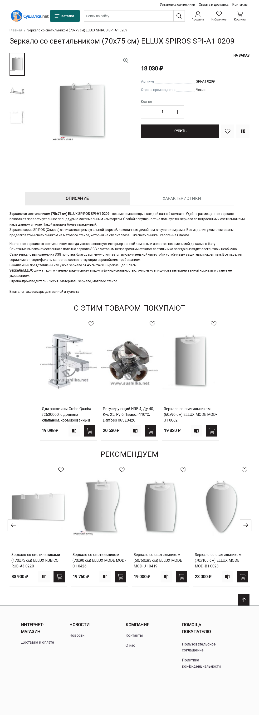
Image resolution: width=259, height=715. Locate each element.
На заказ (241, 55)
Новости (79, 624)
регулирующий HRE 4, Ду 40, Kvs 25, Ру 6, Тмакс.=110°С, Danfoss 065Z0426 (128, 414)
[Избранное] (219, 16)
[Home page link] (30, 16)
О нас (130, 645)
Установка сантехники (177, 4)
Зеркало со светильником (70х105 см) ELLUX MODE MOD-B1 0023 (218, 560)
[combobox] (134, 16)
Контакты (240, 4)
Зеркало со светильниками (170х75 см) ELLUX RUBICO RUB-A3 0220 (35, 560)
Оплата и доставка (214, 4)
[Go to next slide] (245, 525)
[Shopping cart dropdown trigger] (239, 16)
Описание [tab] (77, 198)
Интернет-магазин (32, 628)
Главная (16, 30)
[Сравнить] (242, 131)
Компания (137, 624)
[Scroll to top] (243, 600)
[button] (17, 64)
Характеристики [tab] (182, 198)
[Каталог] (65, 16)
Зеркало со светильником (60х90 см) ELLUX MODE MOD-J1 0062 (190, 414)
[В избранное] (227, 131)
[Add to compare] (74, 431)
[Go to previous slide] (13, 525)
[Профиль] (198, 16)
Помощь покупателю (196, 628)
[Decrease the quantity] (147, 112)
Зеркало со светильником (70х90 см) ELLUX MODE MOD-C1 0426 (99, 560)
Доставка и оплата (37, 642)
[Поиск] (179, 15)
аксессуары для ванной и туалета (52, 291)
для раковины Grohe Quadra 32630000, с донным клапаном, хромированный (66, 414)
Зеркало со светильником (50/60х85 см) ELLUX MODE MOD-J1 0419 (158, 560)
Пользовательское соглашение (199, 647)
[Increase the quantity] (177, 112)
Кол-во (146, 102)
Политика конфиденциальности (201, 663)
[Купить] (180, 131)
